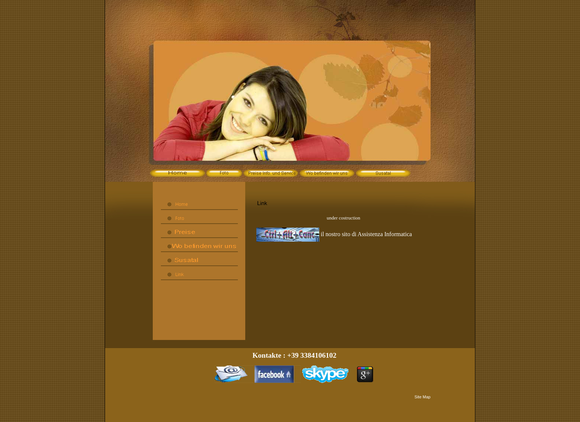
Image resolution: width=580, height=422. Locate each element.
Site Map (423, 397)
